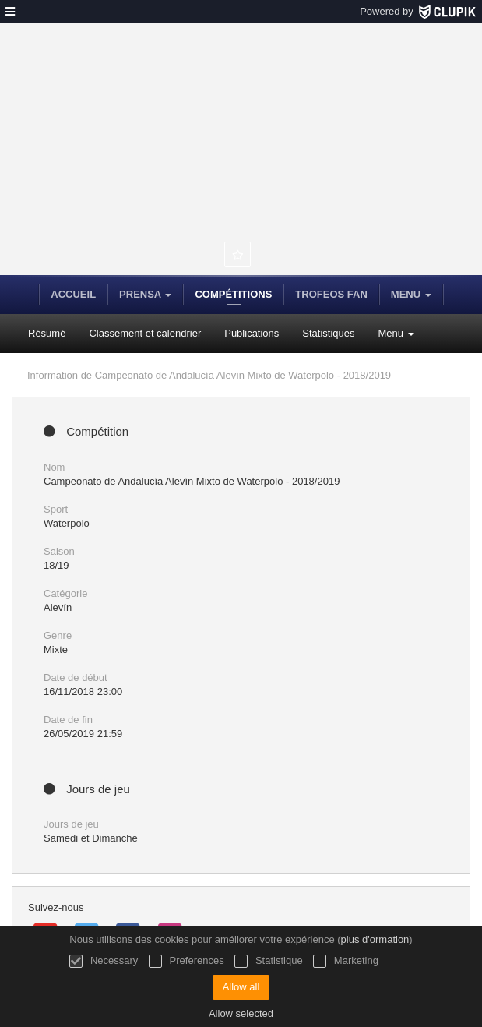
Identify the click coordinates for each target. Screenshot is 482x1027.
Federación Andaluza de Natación (226, 163)
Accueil (73, 294)
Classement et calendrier (145, 333)
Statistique (268, 961)
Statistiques (328, 333)
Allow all (241, 987)
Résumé (46, 333)
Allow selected (241, 1013)
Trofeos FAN (331, 294)
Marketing (345, 961)
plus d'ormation (375, 939)
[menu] (10, 11)
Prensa (145, 294)
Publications (251, 333)
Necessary (103, 961)
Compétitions (233, 294)
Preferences (186, 961)
